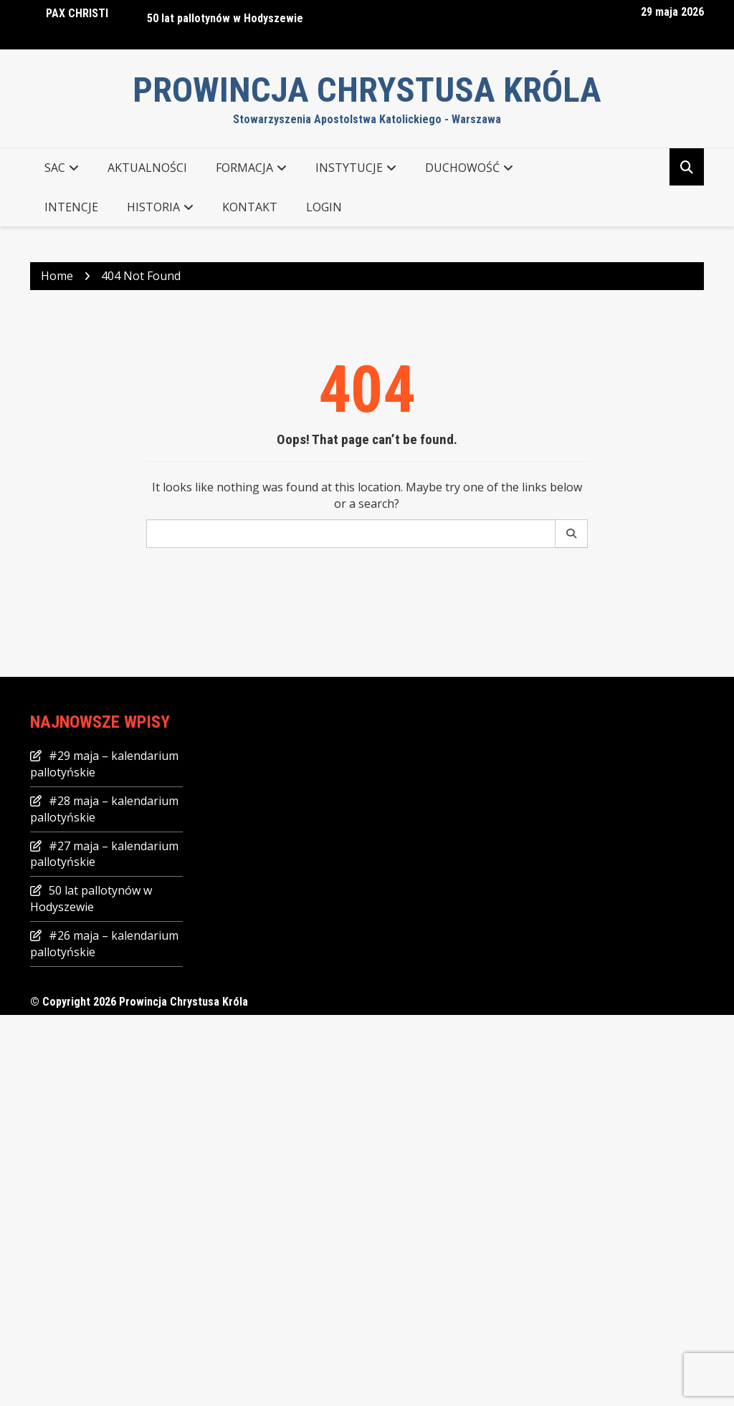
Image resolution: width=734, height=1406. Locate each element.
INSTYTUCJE (349, 167)
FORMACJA (244, 167)
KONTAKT (249, 207)
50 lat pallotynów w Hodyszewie (225, 18)
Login (324, 207)
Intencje (71, 207)
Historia (153, 207)
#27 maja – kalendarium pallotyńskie (104, 854)
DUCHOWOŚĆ (462, 167)
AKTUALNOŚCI (147, 167)
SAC (54, 167)
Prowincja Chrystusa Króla (367, 89)
